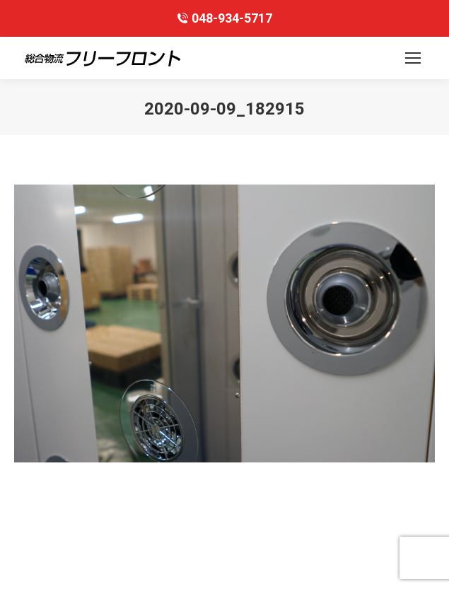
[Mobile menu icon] (413, 58)
